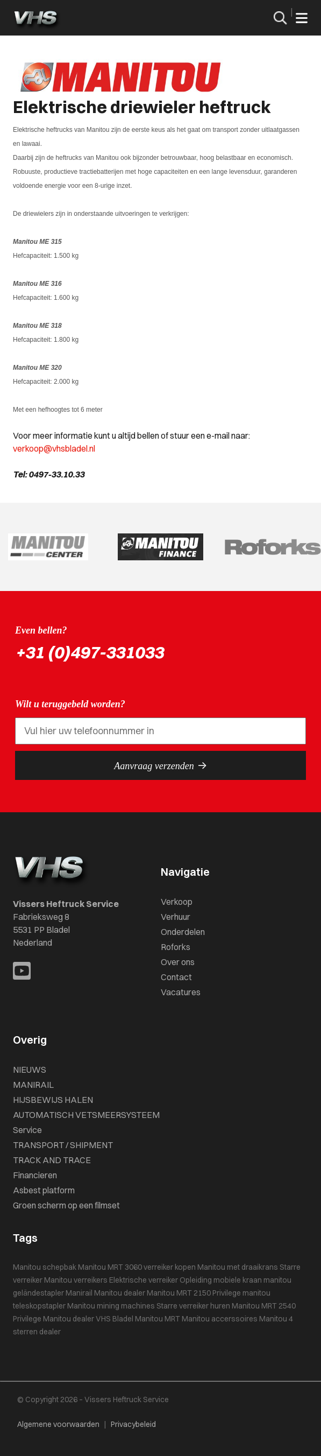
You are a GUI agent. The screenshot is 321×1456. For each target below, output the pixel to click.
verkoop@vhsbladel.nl (54, 448)
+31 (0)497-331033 (89, 652)
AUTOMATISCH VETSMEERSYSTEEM (86, 1114)
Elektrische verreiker (143, 1280)
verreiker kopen (170, 1267)
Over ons (178, 961)
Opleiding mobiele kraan (221, 1280)
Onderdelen (183, 931)
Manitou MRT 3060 (110, 1267)
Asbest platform (44, 1190)
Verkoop (176, 901)
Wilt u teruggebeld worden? (70, 704)
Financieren (35, 1175)
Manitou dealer (119, 1293)
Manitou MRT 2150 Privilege (194, 1293)
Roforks (175, 946)
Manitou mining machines (111, 1306)
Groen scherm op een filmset (66, 1205)
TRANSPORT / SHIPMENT (63, 1145)
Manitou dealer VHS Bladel (88, 1319)
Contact (176, 977)
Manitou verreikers (76, 1280)
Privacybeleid (133, 1424)
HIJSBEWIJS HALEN (53, 1099)
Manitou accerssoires (220, 1319)
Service (27, 1129)
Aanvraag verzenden (160, 765)
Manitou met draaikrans (237, 1267)
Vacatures (181, 992)
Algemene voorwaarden (58, 1424)
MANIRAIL (33, 1084)
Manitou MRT (157, 1319)
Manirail (79, 1293)
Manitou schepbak (44, 1267)
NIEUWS (29, 1069)
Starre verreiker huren (193, 1306)
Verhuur (175, 916)
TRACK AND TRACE (52, 1160)
